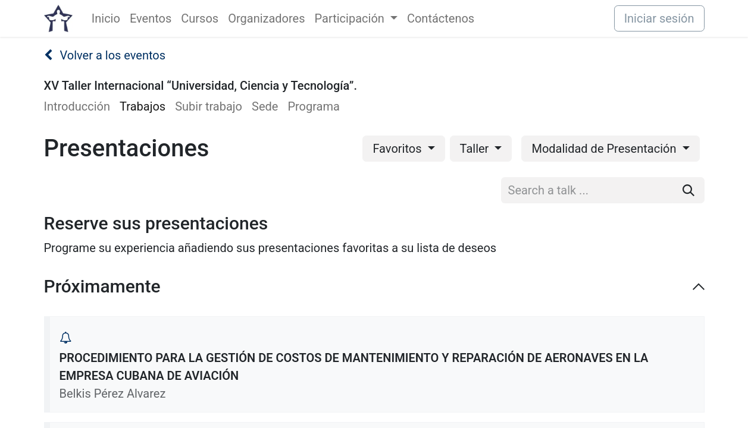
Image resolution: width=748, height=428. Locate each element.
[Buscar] (688, 190)
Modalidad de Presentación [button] (605, 148)
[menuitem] (106, 18)
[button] (65, 338)
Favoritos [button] (398, 148)
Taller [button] (476, 148)
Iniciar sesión (659, 18)
